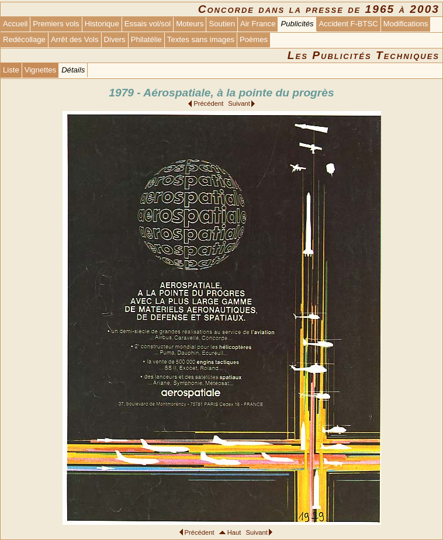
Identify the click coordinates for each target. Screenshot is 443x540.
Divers (115, 39)
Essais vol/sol (147, 23)
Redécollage (24, 39)
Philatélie (146, 39)
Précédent (208, 103)
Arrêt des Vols (75, 39)
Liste (11, 69)
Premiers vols (56, 23)
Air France (257, 23)
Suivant (239, 103)
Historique (102, 23)
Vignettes (40, 69)
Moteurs (189, 23)
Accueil (15, 23)
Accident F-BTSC (348, 23)
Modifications (405, 23)
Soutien (221, 23)
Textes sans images (200, 39)
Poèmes (254, 39)
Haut (234, 532)
